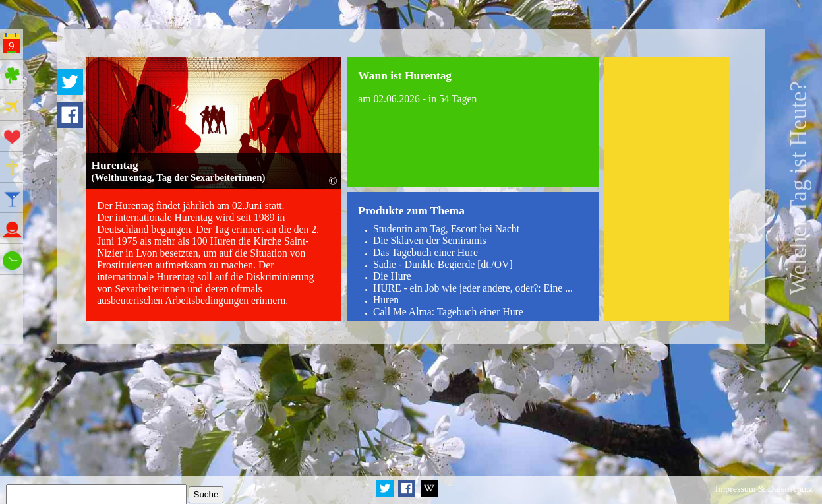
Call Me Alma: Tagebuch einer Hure (448, 311)
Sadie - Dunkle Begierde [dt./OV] (443, 264)
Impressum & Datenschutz (764, 489)
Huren (386, 299)
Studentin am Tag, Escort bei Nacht (446, 228)
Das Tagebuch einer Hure (425, 252)
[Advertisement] (667, 189)
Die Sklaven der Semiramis (429, 240)
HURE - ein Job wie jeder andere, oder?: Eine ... (473, 288)
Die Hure (392, 276)
